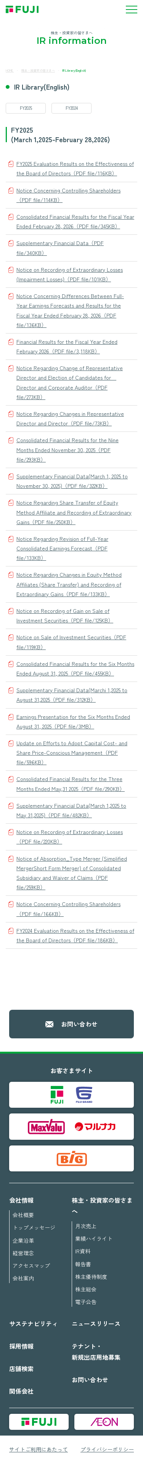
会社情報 (21, 1200)
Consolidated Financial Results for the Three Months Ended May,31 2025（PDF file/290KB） (70, 783)
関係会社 (21, 1391)
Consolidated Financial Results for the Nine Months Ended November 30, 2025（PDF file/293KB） (67, 449)
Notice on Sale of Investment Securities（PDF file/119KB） (71, 641)
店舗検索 (21, 1368)
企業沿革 (23, 1240)
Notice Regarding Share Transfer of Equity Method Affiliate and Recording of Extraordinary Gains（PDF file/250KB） (74, 512)
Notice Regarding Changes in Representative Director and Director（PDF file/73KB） (70, 418)
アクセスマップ (31, 1265)
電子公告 (85, 1302)
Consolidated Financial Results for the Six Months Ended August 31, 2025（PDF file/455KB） (75, 668)
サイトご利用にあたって (38, 1449)
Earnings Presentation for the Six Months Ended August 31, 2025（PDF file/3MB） (73, 721)
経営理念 (23, 1253)
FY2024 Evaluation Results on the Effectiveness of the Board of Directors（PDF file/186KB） (75, 935)
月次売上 (85, 1226)
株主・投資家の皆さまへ (38, 70)
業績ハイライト (93, 1238)
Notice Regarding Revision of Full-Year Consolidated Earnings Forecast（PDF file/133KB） (62, 548)
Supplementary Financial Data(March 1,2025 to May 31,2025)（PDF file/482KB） (71, 810)
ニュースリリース (96, 1323)
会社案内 (23, 1278)
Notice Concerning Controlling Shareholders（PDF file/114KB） (68, 195)
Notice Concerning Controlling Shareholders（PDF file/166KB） (68, 908)
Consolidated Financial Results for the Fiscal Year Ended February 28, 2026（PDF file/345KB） (75, 221)
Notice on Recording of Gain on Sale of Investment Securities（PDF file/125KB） (64, 615)
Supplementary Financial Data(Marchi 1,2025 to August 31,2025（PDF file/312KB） (71, 694)
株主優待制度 (91, 1276)
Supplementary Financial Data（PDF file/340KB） (60, 247)
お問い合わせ (79, 1023)
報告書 (83, 1264)
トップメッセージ (34, 1227)
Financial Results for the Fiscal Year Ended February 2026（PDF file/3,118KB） (66, 346)
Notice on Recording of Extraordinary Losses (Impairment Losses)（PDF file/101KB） (69, 274)
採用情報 (21, 1346)
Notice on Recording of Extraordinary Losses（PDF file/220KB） (69, 836)
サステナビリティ (33, 1323)
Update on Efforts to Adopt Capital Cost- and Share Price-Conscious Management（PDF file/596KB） (71, 752)
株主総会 (85, 1289)
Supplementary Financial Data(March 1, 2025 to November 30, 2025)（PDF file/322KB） (72, 480)
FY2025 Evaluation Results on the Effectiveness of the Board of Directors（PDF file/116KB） (75, 168)
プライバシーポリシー (107, 1449)
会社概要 (23, 1215)
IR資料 (82, 1251)
